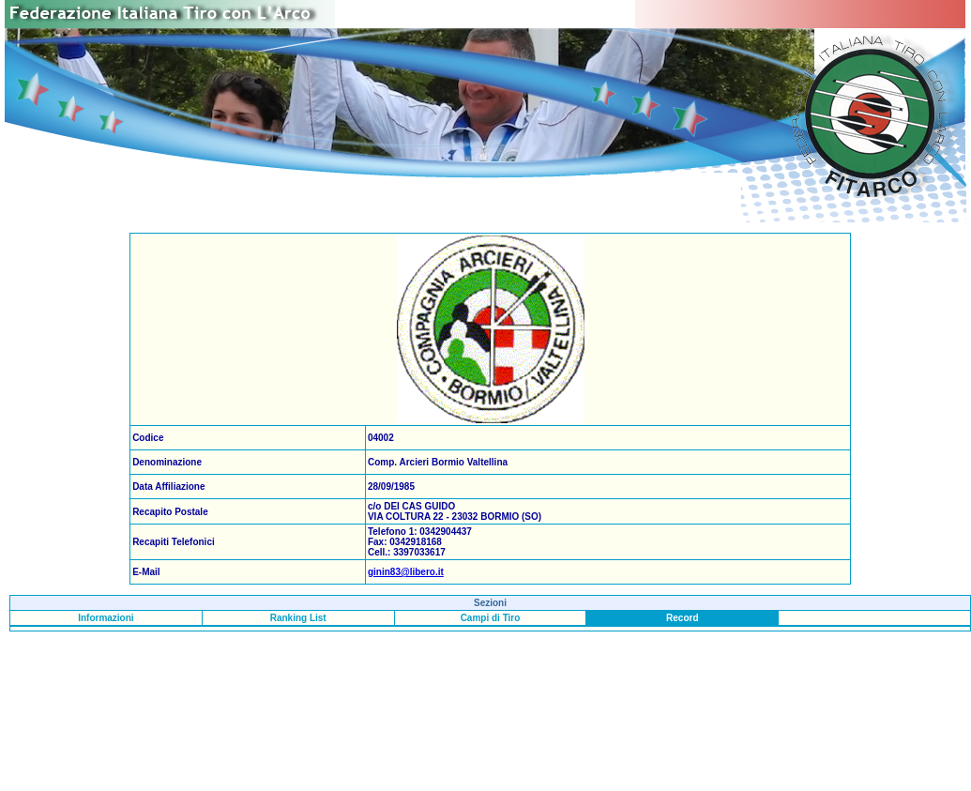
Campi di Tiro (491, 618)
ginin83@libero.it (406, 572)
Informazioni (105, 618)
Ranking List (298, 618)
